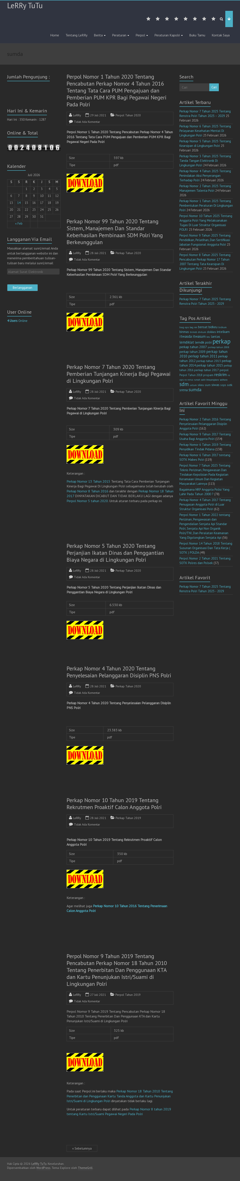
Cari (214, 87)
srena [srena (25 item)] (183, 390)
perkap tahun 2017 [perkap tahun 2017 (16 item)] (206, 370)
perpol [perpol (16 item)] (224, 370)
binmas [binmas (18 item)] (184, 332)
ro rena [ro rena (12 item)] (188, 379)
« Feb (18, 223)
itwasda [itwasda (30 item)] (185, 336)
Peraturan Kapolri (167, 35)
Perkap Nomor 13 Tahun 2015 (88, 481)
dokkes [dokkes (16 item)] (211, 332)
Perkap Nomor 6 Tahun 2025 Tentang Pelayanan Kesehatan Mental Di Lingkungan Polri (205, 130)
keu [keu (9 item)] (208, 336)
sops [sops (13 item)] (223, 385)
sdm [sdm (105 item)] (184, 384)
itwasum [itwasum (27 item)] (199, 336)
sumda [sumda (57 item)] (195, 389)
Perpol (140, 35)
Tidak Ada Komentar (87, 122)
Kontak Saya (221, 35)
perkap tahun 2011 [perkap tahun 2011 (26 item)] (202, 356)
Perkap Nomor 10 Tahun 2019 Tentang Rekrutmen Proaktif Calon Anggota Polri (114, 804)
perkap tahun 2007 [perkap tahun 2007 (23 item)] (193, 347)
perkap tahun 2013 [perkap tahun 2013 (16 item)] (208, 361)
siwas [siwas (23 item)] (215, 385)
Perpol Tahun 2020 (128, 115)
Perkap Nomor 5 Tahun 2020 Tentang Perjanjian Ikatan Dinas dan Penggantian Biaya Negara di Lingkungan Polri (115, 552)
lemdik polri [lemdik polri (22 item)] (203, 342)
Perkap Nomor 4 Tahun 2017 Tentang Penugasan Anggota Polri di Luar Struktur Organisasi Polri (205, 504)
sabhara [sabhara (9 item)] (223, 379)
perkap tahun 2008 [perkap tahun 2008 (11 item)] (218, 347)
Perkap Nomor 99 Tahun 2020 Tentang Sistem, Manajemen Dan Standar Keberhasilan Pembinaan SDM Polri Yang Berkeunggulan (115, 232)
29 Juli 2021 (98, 115)
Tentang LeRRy (76, 35)
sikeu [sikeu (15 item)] (201, 385)
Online (17, 321)
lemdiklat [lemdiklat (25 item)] (186, 342)
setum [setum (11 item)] (193, 385)
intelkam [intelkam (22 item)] (223, 331)
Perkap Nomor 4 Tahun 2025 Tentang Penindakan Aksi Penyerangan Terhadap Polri (205, 175)
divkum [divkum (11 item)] (202, 332)
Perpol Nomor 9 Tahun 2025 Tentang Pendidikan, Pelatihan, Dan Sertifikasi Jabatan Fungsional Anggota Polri (204, 240)
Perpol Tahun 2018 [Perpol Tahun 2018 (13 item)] (190, 375)
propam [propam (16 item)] (208, 375)
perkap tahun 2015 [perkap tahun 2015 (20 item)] (210, 365)
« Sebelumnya (82, 1148)
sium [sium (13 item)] (208, 385)
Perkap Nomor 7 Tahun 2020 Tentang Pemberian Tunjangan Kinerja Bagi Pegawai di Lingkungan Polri (119, 373)
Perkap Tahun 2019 (128, 818)
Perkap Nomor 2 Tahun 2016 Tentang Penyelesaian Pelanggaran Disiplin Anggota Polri (205, 423)
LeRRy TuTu (25, 5)
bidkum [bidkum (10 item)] (222, 327)
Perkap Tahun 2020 (128, 253)
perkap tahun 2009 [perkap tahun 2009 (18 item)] (192, 352)
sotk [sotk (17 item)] (229, 385)
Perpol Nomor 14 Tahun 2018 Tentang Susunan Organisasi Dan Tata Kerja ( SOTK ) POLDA (205, 548)
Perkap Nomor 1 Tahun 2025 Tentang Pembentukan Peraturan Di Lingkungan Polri (206, 205)
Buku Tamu (197, 35)
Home (54, 35)
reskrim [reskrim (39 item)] (220, 374)
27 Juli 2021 (98, 995)
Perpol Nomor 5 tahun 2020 (87, 501)
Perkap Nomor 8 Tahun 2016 (87, 491)
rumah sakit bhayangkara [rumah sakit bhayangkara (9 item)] (206, 379)
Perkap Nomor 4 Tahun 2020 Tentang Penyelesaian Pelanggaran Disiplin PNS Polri (119, 672)
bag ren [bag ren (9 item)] (193, 327)
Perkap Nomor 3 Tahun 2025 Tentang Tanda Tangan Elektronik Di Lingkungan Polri (205, 160)
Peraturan (119, 35)
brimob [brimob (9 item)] (193, 332)
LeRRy (77, 115)
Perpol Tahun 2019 (128, 995)
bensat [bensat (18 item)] (203, 327)
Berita (98, 35)
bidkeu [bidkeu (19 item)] (213, 327)
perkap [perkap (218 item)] (221, 341)
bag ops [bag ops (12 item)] (184, 327)
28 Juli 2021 (98, 253)
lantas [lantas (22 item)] (215, 336)
